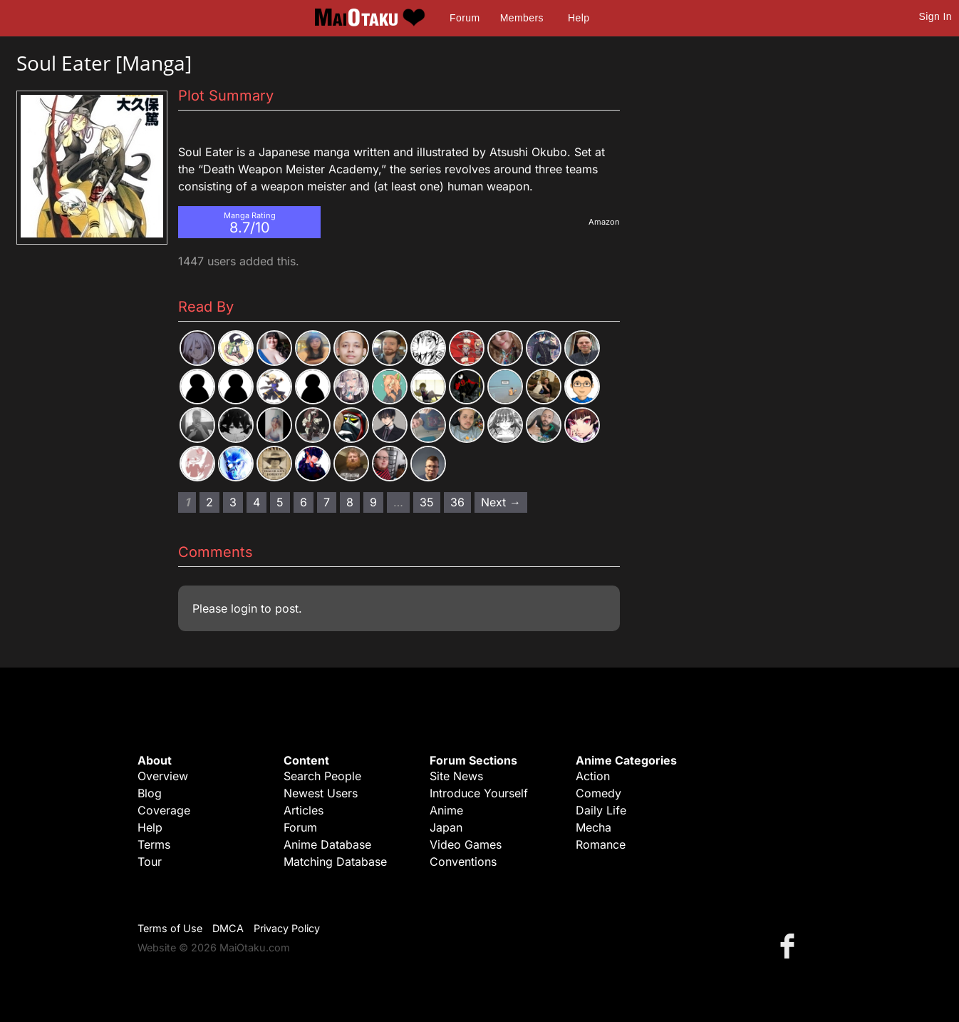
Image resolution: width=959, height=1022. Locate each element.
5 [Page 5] (280, 502)
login (244, 608)
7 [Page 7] (326, 502)
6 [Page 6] (303, 502)
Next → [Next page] (501, 502)
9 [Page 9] (373, 502)
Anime (446, 810)
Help (578, 18)
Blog (150, 793)
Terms (154, 844)
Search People (322, 776)
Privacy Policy (287, 928)
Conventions (463, 861)
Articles (303, 810)
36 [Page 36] (457, 502)
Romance (601, 844)
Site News (456, 776)
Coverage (164, 810)
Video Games (466, 844)
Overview (163, 776)
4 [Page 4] (256, 502)
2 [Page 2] (209, 502)
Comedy (598, 793)
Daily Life (601, 810)
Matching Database (335, 861)
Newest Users (321, 793)
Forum (465, 18)
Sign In (935, 16)
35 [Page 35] (427, 502)
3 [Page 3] (233, 502)
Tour (150, 861)
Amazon (604, 222)
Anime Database (327, 844)
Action (593, 776)
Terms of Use (170, 928)
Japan (446, 827)
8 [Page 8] (349, 502)
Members (522, 18)
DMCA (228, 928)
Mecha (593, 827)
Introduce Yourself (479, 793)
